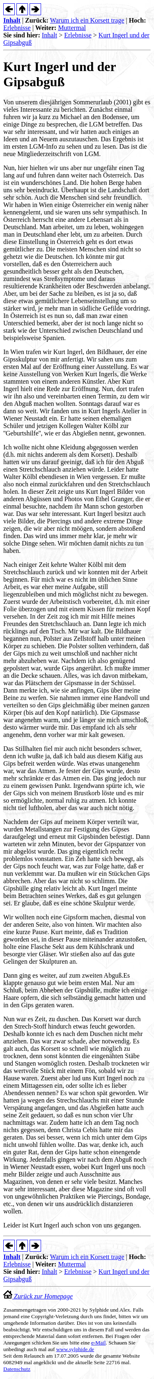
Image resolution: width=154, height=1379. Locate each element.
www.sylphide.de (75, 1349)
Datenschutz (16, 1369)
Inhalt (12, 20)
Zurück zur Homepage (38, 1296)
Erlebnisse (17, 27)
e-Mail (98, 1343)
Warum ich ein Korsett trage (87, 20)
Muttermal (72, 27)
